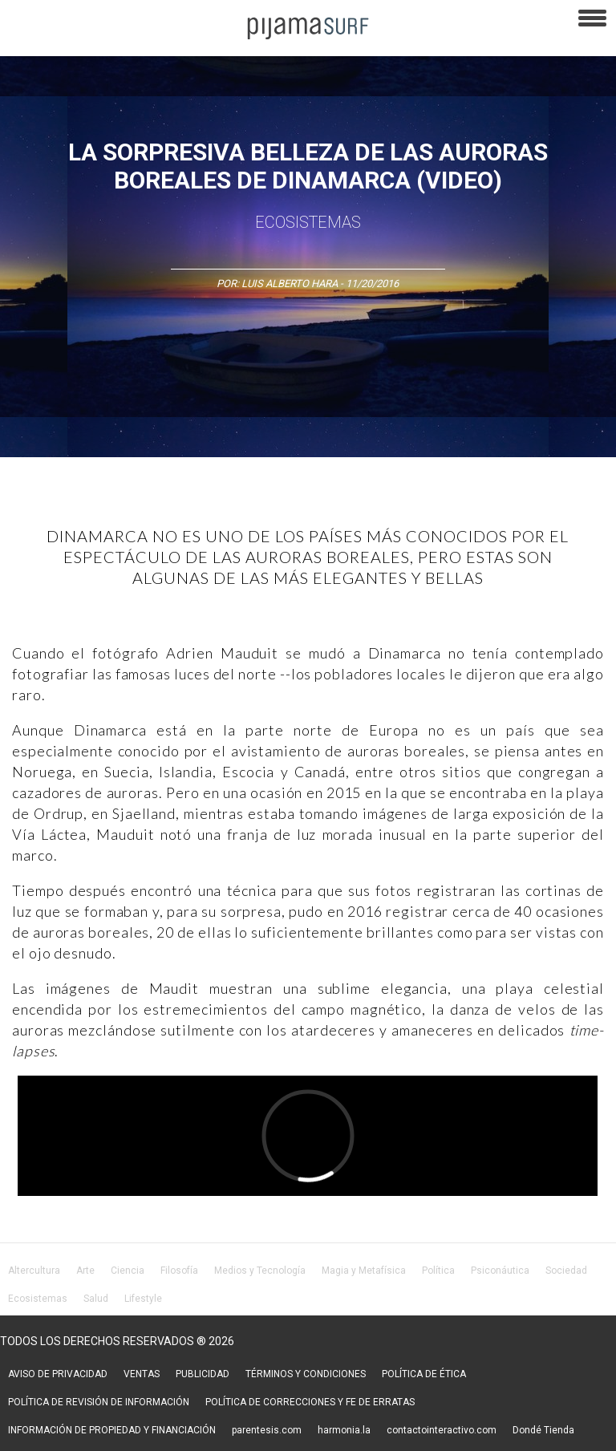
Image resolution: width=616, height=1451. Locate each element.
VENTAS (142, 1374)
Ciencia (127, 1270)
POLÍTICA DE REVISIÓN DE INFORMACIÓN (98, 1402)
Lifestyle (143, 1298)
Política (438, 1270)
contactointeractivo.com (441, 1430)
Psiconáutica (500, 1270)
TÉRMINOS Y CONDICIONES (305, 1374)
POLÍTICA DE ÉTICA (424, 1374)
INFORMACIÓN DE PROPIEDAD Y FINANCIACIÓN (112, 1430)
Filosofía (179, 1270)
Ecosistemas (308, 222)
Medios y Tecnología (260, 1270)
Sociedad (566, 1270)
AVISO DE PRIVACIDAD (57, 1374)
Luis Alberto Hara (289, 284)
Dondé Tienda (543, 1430)
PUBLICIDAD (202, 1374)
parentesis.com (267, 1430)
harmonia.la (344, 1430)
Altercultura (34, 1270)
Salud (95, 1298)
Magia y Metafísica (364, 1270)
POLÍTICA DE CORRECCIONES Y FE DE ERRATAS (310, 1402)
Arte (85, 1270)
